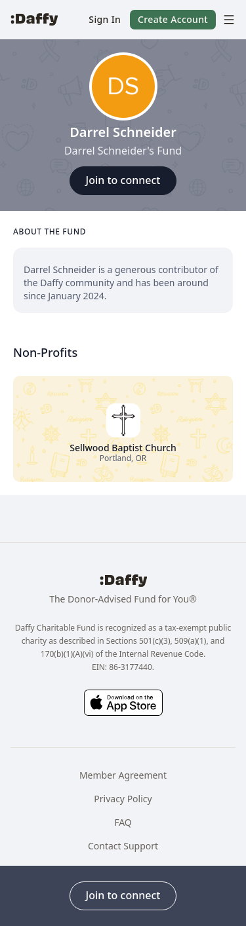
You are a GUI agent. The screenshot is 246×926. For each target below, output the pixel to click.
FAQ (123, 822)
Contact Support (123, 846)
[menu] (226, 19)
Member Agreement (123, 775)
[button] (104, 19)
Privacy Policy (123, 798)
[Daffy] (34, 19)
